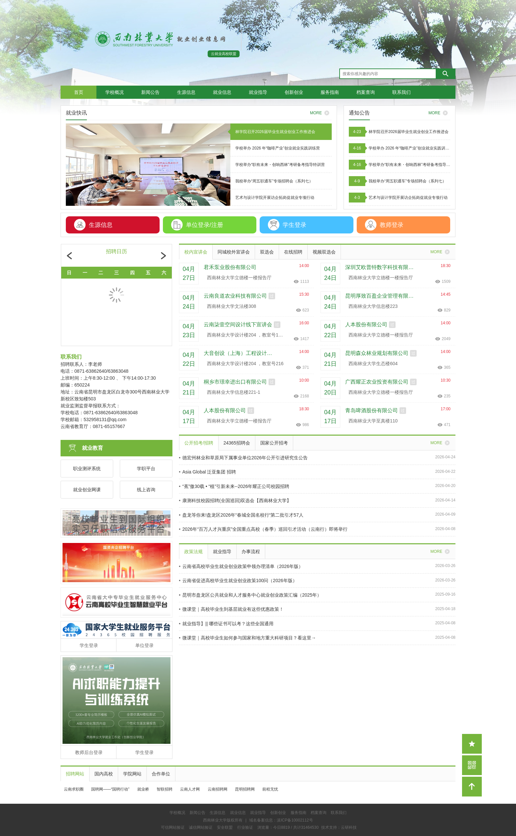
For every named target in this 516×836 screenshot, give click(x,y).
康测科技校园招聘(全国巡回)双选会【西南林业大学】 (235, 500)
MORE (439, 113)
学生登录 (89, 645)
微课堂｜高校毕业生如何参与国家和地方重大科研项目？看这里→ (247, 637)
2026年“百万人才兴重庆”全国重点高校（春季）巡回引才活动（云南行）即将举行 (263, 529)
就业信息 (222, 92)
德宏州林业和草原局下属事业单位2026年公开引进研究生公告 (243, 457)
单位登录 (144, 645)
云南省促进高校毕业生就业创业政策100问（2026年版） (238, 580)
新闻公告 (150, 92)
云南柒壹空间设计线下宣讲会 (238, 324)
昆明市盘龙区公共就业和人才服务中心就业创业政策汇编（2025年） (250, 595)
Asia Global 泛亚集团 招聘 (207, 471)
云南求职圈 (74, 789)
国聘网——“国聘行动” (110, 789)
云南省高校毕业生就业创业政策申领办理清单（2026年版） (241, 566)
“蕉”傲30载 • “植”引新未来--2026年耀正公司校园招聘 (234, 486)
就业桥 (143, 789)
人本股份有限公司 (366, 324)
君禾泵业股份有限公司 (230, 267)
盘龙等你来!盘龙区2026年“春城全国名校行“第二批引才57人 (241, 515)
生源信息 (186, 92)
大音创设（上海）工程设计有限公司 (240, 353)
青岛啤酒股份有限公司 (371, 410)
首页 (78, 92)
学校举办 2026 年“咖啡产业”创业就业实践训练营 (409, 148)
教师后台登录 (89, 752)
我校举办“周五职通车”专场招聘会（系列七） (407, 181)
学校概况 (114, 92)
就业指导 (258, 92)
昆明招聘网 (245, 789)
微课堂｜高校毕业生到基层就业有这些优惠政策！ (231, 609)
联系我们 (401, 92)
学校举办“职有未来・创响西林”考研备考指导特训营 (409, 164)
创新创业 (294, 92)
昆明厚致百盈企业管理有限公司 (381, 296)
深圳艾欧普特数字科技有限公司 (381, 267)
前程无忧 (270, 789)
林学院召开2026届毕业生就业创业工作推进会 (409, 131)
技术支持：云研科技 (339, 827)
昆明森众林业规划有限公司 (376, 353)
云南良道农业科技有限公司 (235, 296)
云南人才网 (190, 789)
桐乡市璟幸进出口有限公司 (235, 382)
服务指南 (330, 92)
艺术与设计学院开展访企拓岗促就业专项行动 (408, 197)
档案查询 (365, 92)
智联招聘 (164, 789)
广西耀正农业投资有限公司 (376, 382)
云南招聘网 (217, 789)
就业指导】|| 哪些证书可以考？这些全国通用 (226, 623)
